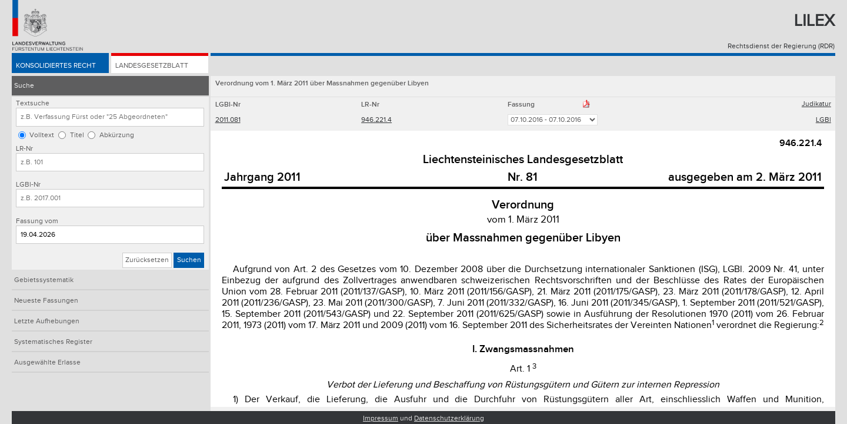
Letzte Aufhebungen (46, 321)
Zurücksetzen (147, 260)
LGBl (823, 119)
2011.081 (228, 119)
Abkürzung (116, 135)
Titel (77, 135)
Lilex (814, 21)
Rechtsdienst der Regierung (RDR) (781, 46)
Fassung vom (37, 221)
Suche (24, 85)
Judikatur (816, 104)
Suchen (189, 260)
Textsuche (32, 103)
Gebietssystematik (44, 280)
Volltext (41, 135)
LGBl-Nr (28, 184)
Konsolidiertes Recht (56, 65)
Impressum (380, 418)
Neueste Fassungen (46, 300)
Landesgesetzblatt (151, 65)
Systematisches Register (53, 341)
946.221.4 (376, 119)
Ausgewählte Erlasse (47, 362)
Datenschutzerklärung (449, 418)
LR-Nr (24, 148)
